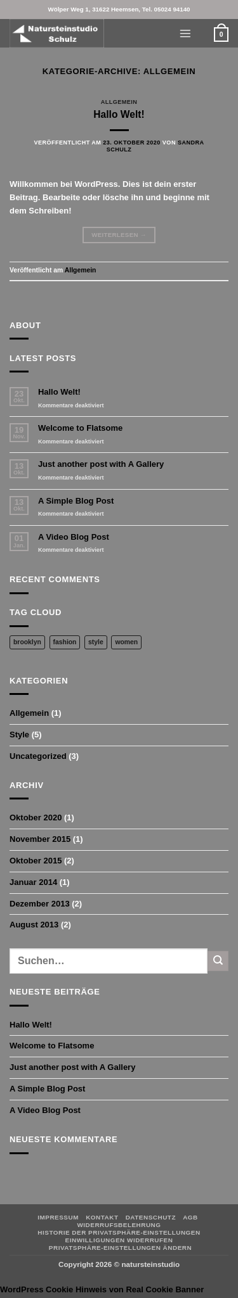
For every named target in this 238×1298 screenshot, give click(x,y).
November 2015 (40, 839)
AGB (190, 1217)
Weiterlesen (119, 235)
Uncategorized (38, 756)
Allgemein (119, 102)
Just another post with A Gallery (101, 464)
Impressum (58, 1217)
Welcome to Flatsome (80, 428)
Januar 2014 (33, 882)
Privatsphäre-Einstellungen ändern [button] (120, 1247)
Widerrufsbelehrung (119, 1224)
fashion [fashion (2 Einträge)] (65, 642)
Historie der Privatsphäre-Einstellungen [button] (118, 1232)
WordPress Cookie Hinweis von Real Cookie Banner (102, 1289)
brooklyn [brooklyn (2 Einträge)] (27, 642)
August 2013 (34, 924)
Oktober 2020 (36, 817)
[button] (185, 34)
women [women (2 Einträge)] (126, 642)
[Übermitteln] (218, 961)
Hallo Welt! (118, 114)
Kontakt (102, 1217)
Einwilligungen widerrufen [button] (119, 1240)
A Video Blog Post (73, 537)
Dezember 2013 (40, 903)
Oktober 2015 (36, 860)
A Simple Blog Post (76, 501)
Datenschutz (151, 1217)
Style (19, 734)
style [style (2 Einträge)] (95, 642)
